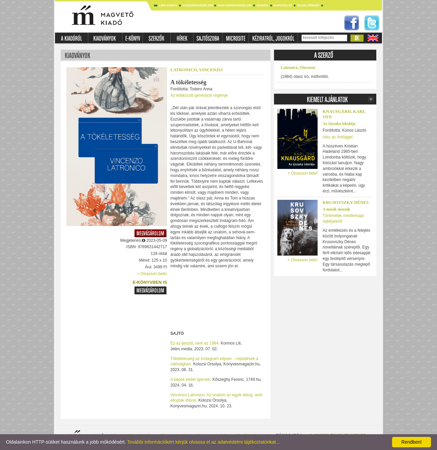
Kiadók (263, 5)
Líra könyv (168, 5)
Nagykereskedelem (235, 5)
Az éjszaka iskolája (339, 123)
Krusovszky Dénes (346, 202)
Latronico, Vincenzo (196, 69)
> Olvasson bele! (152, 273)
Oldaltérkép (308, 5)
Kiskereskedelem (197, 5)
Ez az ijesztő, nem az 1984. (195, 343)
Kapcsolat (283, 5)
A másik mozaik (336, 209)
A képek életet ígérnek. (190, 379)
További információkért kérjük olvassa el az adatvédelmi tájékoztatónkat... (203, 442)
